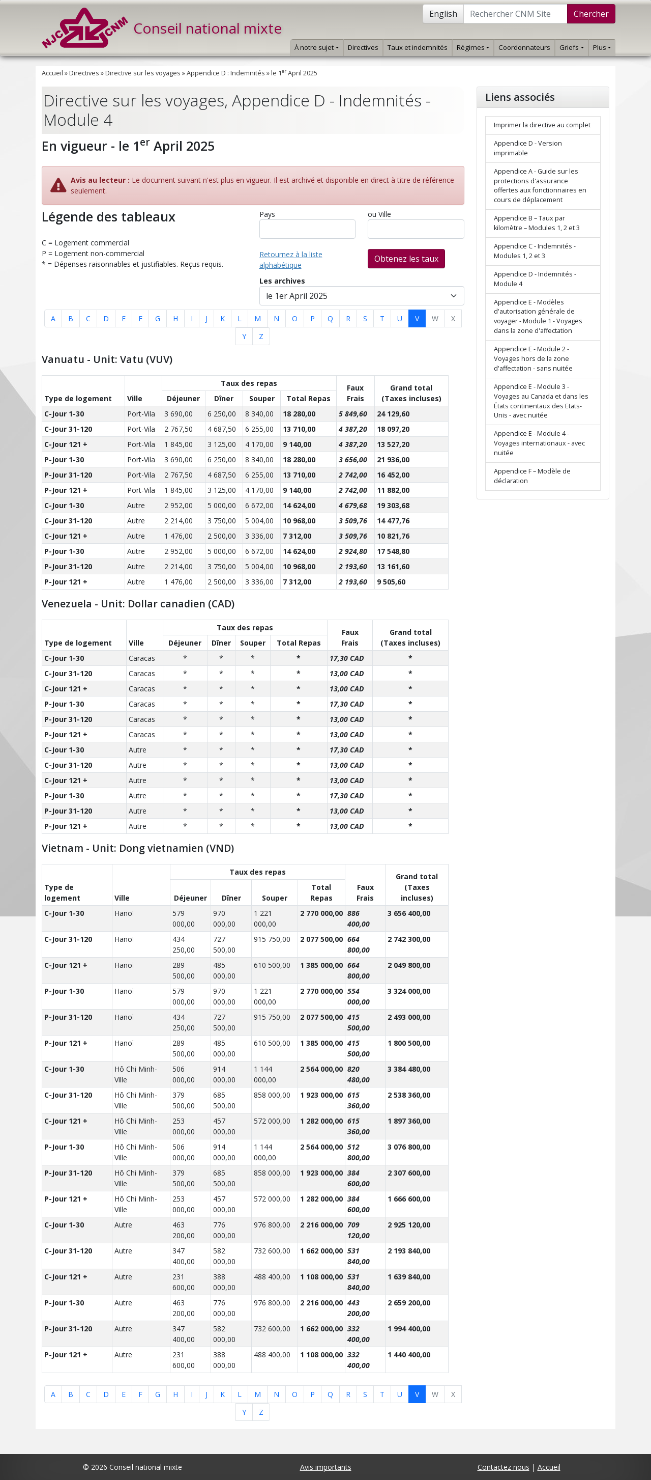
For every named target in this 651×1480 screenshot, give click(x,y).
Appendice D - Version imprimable (528, 148)
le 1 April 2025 (294, 73)
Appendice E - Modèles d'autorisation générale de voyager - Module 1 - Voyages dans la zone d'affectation (538, 317)
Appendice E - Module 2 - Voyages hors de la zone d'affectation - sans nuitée (533, 359)
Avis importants (325, 1467)
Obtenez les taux (406, 258)
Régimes (473, 47)
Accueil (52, 73)
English (443, 13)
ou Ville (379, 214)
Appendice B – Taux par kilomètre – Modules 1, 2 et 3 (537, 223)
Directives (363, 47)
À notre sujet (316, 47)
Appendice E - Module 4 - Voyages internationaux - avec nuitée (539, 443)
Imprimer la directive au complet (542, 125)
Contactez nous (503, 1467)
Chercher (591, 13)
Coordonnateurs (524, 47)
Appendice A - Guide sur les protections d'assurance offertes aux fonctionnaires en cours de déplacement (540, 186)
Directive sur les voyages (143, 73)
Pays (267, 214)
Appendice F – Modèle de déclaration (532, 476)
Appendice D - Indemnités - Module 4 (535, 279)
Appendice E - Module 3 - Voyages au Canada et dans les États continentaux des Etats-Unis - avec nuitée (541, 401)
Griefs (571, 47)
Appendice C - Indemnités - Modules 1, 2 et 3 (535, 251)
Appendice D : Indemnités (226, 73)
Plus (602, 47)
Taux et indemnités (418, 47)
